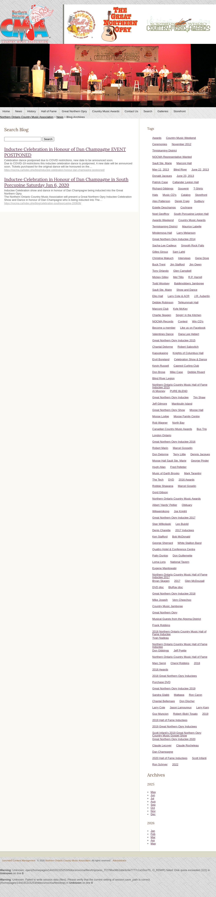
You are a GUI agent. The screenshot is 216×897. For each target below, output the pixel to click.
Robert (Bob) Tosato (185, 713)
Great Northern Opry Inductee (170, 397)
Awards (156, 137)
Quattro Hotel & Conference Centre (173, 549)
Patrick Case (160, 182)
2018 (197, 663)
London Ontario (161, 435)
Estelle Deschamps (164, 207)
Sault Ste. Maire (162, 289)
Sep (153, 804)
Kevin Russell (160, 365)
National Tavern (179, 561)
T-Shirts (198, 188)
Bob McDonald (181, 536)
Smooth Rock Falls (192, 245)
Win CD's (198, 321)
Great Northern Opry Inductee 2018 (174, 593)
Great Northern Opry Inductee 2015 (174, 340)
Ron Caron (195, 694)
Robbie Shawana (162, 486)
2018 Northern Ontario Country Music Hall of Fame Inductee (179, 633)
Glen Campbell (182, 270)
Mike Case (176, 372)
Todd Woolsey (160, 283)
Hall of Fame (49, 111)
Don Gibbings (160, 650)
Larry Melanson (186, 232)
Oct (153, 807)
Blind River (180, 169)
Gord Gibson (160, 492)
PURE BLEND (179, 391)
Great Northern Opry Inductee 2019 (174, 688)
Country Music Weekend (181, 137)
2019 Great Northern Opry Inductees (174, 726)
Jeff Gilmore (159, 403)
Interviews (184, 258)
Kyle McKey (180, 308)
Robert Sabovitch (188, 346)
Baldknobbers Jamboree (189, 283)
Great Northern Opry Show (168, 410)
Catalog (185, 194)
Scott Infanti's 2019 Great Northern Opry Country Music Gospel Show (176, 734)
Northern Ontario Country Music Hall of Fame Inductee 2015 (179, 386)
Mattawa (179, 694)
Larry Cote (158, 707)
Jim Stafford (177, 264)
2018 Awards (160, 669)
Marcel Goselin (187, 486)
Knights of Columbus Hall (188, 353)
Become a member (164, 327)
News (18, 111)
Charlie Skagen (161, 315)
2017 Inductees (184, 530)
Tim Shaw (199, 397)
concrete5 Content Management (18, 860)
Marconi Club (160, 308)
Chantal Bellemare (163, 701)
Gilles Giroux (160, 251)
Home (6, 111)
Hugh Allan (159, 467)
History (31, 111)
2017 (177, 580)
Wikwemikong (160, 511)
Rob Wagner (160, 422)
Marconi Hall (184, 163)
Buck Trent (158, 264)
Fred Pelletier (178, 467)
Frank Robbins (161, 625)
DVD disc (158, 587)
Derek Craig (182, 201)
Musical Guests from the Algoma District (176, 618)
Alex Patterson (161, 201)
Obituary (187, 505)
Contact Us (131, 111)
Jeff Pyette (180, 650)
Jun (153, 795)
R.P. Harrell (195, 277)
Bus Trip (202, 429)
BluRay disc (175, 587)
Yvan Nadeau (160, 637)
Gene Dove (202, 258)
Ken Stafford (159, 536)
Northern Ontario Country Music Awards (176, 498)
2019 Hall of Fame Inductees (169, 720)
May (153, 792)
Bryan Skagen (161, 580)
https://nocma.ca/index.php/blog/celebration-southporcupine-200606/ (42, 203)
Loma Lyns (159, 561)
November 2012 (181, 144)
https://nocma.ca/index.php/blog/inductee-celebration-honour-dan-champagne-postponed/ (54, 170)
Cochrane (186, 207)
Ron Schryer (159, 764)
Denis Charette (161, 530)
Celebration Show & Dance (190, 359)
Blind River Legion (163, 378)
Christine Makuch (162, 258)
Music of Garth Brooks (166, 473)
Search (147, 111)
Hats (155, 194)
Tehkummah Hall (188, 302)
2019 (205, 713)
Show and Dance (187, 289)
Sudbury (199, 201)
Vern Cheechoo (181, 599)
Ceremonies (159, 144)
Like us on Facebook (192, 327)
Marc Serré (159, 663)
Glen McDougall (195, 580)
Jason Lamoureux (181, 707)
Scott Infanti (199, 758)
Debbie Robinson (162, 302)
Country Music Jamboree (167, 606)
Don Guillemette (182, 555)
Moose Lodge (160, 416)
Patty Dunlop (160, 555)
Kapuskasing (160, 353)
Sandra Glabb (160, 694)
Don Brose (158, 372)
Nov (153, 811)
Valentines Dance (163, 334)
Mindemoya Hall (162, 232)
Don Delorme (160, 454)
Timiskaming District (164, 150)
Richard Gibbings (162, 188)
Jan (153, 830)
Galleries (162, 111)
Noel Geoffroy (160, 213)
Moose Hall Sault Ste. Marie (169, 460)
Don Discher (187, 701)
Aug (153, 801)
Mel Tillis (178, 277)
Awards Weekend (163, 220)
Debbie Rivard (196, 372)
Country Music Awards (105, 111)
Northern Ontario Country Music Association (26, 117)
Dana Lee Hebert (188, 334)
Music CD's (169, 194)
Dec (153, 814)
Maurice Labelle (191, 226)
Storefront (180, 111)
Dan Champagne (162, 751)
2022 (175, 764)
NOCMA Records (162, 321)
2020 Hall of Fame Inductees (169, 758)
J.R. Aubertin (202, 296)
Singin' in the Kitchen (188, 315)
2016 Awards (186, 479)
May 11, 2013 (160, 169)
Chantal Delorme (162, 346)
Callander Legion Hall (186, 182)
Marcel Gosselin (182, 448)
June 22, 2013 (200, 169)
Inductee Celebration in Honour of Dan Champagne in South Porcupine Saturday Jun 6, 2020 (66, 182)
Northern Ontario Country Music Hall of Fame (179, 656)
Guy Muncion (160, 713)
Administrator (119, 860)
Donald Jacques (162, 175)
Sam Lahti (179, 251)
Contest (183, 321)
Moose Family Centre (187, 416)
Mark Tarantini (192, 473)
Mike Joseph (160, 599)
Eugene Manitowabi (164, 568)
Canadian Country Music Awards (172, 429)
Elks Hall (157, 296)
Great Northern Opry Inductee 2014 (174, 239)
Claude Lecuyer (161, 745)
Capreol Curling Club (186, 365)
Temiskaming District (164, 226)
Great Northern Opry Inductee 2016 (174, 441)
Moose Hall (196, 410)
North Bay (178, 422)
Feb (153, 834)
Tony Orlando (160, 270)
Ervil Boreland (160, 359)
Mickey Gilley (160, 277)
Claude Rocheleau (187, 745)
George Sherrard (162, 542)
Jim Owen (195, 264)
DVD (171, 479)
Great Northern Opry (74, 111)
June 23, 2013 (185, 175)
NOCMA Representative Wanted (172, 156)
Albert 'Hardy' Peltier (164, 505)
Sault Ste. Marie (162, 163)
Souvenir (183, 188)
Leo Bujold (182, 524)
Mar (153, 837)
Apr (153, 840)
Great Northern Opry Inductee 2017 (174, 517)
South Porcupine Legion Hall (191, 213)
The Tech (157, 479)
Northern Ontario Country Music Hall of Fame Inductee (179, 645)
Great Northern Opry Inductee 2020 (174, 739)
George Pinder (200, 460)
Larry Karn (202, 707)
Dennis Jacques (200, 454)
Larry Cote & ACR (178, 296)
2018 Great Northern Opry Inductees (174, 675)
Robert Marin (160, 448)
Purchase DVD (161, 682)
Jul (152, 798)
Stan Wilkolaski (161, 524)
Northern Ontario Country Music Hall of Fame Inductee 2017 (179, 576)
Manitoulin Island (182, 403)
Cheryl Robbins (179, 663)
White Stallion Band (189, 542)
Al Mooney (158, 391)
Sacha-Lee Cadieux (164, 245)
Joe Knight (180, 511)
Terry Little (179, 454)
